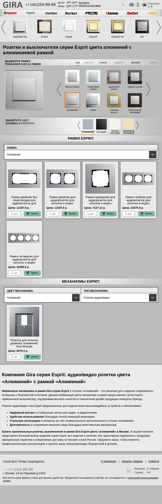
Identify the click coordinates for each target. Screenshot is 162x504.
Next (158, 27)
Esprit (68, 36)
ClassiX (93, 36)
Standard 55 (20, 36)
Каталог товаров (132, 461)
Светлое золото (114, 111)
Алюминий (72, 110)
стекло (103, 62)
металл (135, 62)
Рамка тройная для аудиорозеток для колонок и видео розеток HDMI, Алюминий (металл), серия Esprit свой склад (138, 205)
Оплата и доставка (90, 5)
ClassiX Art (117, 36)
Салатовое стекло (93, 88)
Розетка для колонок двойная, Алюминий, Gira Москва (24, 343)
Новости (154, 461)
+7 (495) (41, 4)
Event (44, 36)
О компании (108, 461)
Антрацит (101, 132)
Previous (3, 27)
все (78, 62)
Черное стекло (134, 87)
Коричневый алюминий (134, 111)
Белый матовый (115, 132)
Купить (32, 213)
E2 (142, 36)
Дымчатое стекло (114, 88)
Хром (93, 110)
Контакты (84, 2)
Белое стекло (72, 87)
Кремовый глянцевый (128, 132)
